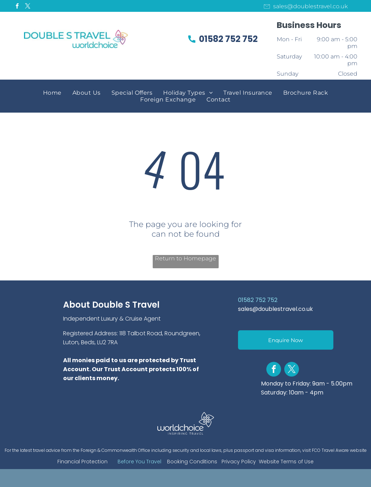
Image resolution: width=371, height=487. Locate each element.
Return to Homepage (185, 258)
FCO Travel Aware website (339, 450)
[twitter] (28, 7)
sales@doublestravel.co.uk (275, 309)
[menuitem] (52, 92)
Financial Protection (82, 461)
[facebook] (18, 7)
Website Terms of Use (286, 461)
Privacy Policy (239, 461)
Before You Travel (139, 461)
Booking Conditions (192, 461)
